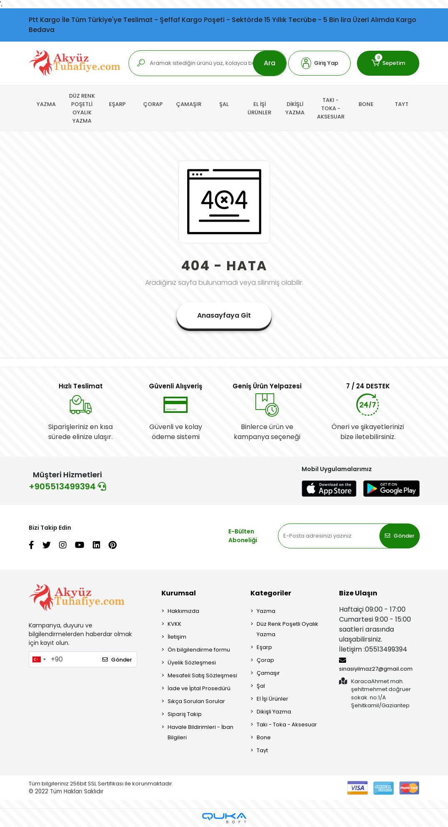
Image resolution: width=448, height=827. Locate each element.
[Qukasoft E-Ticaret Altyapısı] (224, 818)
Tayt (262, 750)
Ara (269, 63)
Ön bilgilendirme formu (199, 650)
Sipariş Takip (185, 714)
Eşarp (264, 647)
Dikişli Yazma (274, 712)
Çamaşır (268, 673)
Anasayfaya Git (224, 315)
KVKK (174, 624)
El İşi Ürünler (272, 699)
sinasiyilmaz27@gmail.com (376, 665)
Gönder (399, 536)
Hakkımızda (183, 611)
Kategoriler (270, 593)
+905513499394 (67, 486)
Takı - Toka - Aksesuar (287, 724)
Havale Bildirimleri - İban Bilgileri (200, 732)
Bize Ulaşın (358, 593)
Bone (264, 737)
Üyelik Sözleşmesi (192, 663)
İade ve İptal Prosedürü (199, 688)
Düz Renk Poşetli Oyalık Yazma (287, 629)
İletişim (177, 637)
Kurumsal (178, 593)
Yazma (266, 611)
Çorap (265, 660)
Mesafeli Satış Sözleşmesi (202, 675)
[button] (319, 63)
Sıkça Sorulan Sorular (196, 701)
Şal (261, 686)
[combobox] (38, 659)
